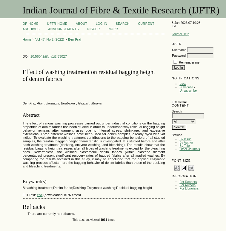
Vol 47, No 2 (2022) (49, 39)
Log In (101, 23)
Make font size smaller (177, 167)
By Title (184, 145)
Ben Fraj (74, 39)
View (182, 84)
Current (146, 23)
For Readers (188, 182)
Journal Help (180, 34)
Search (123, 23)
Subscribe (186, 87)
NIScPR (93, 29)
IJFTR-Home (57, 23)
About (81, 23)
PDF (39, 195)
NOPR (113, 29)
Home (27, 39)
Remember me (189, 62)
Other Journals (189, 149)
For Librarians (189, 188)
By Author (186, 142)
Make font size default (184, 167)
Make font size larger (191, 167)
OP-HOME (31, 23)
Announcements (63, 29)
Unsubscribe (188, 90)
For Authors (187, 185)
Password (179, 55)
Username (179, 50)
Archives (31, 29)
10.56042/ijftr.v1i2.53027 (48, 56)
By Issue (185, 139)
